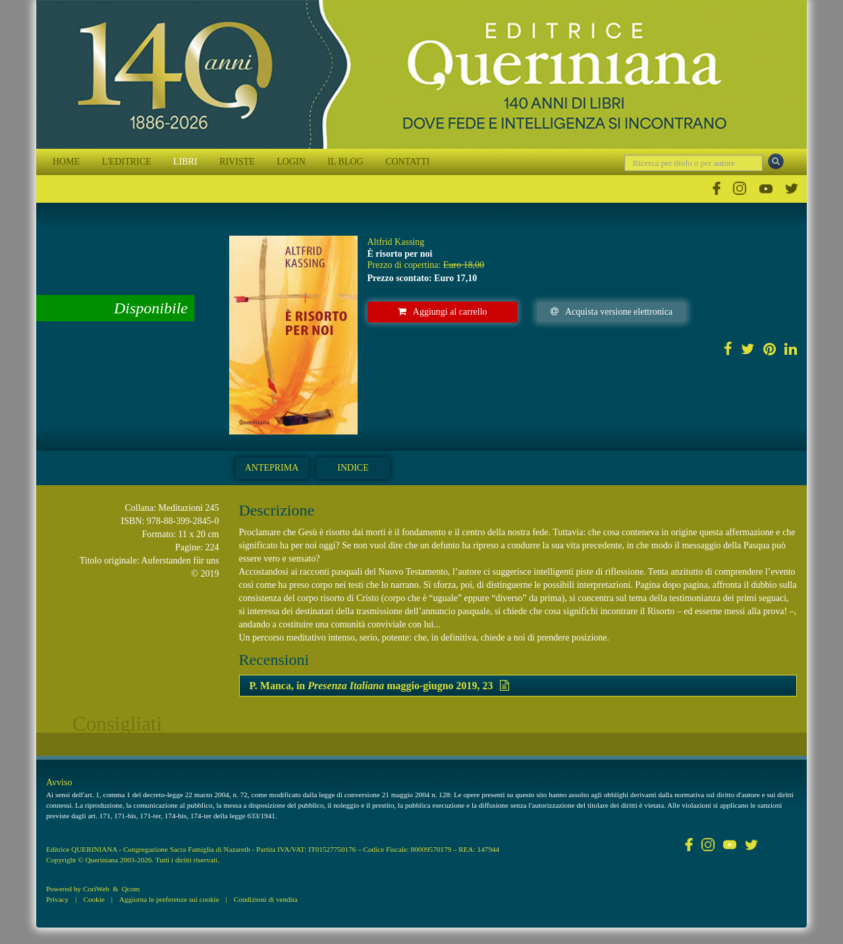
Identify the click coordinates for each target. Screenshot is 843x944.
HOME (66, 162)
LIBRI (185, 162)
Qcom (131, 889)
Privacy (57, 899)
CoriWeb (96, 889)
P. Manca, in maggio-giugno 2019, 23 (379, 685)
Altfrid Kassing (396, 242)
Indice (352, 468)
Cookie (93, 899)
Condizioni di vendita (266, 899)
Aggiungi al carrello (442, 312)
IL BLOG (345, 162)
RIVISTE (237, 162)
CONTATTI (407, 162)
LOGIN (291, 162)
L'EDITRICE (126, 162)
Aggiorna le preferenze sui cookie (169, 899)
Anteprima (272, 468)
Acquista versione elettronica (611, 312)
